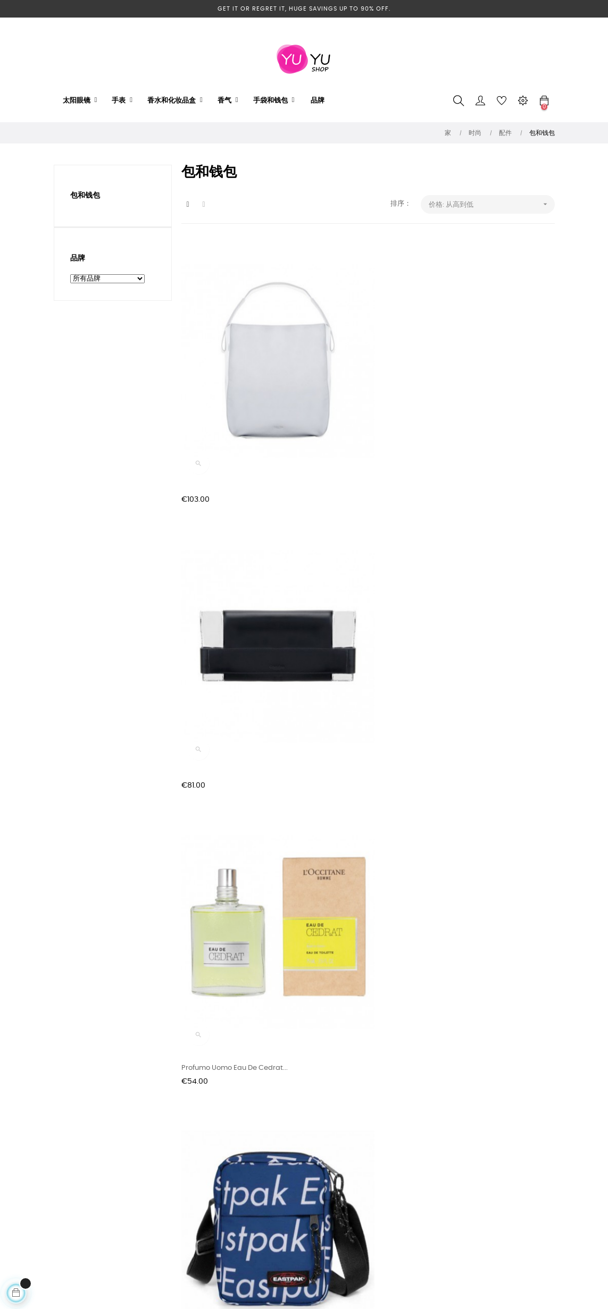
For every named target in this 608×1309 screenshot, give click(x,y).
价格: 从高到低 (492, 204)
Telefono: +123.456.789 (304, 1167)
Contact (280, 1187)
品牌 (77, 258)
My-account (287, 1206)
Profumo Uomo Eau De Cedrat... (489, 402)
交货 (188, 1167)
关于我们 (195, 1206)
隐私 (188, 1187)
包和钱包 (85, 195)
